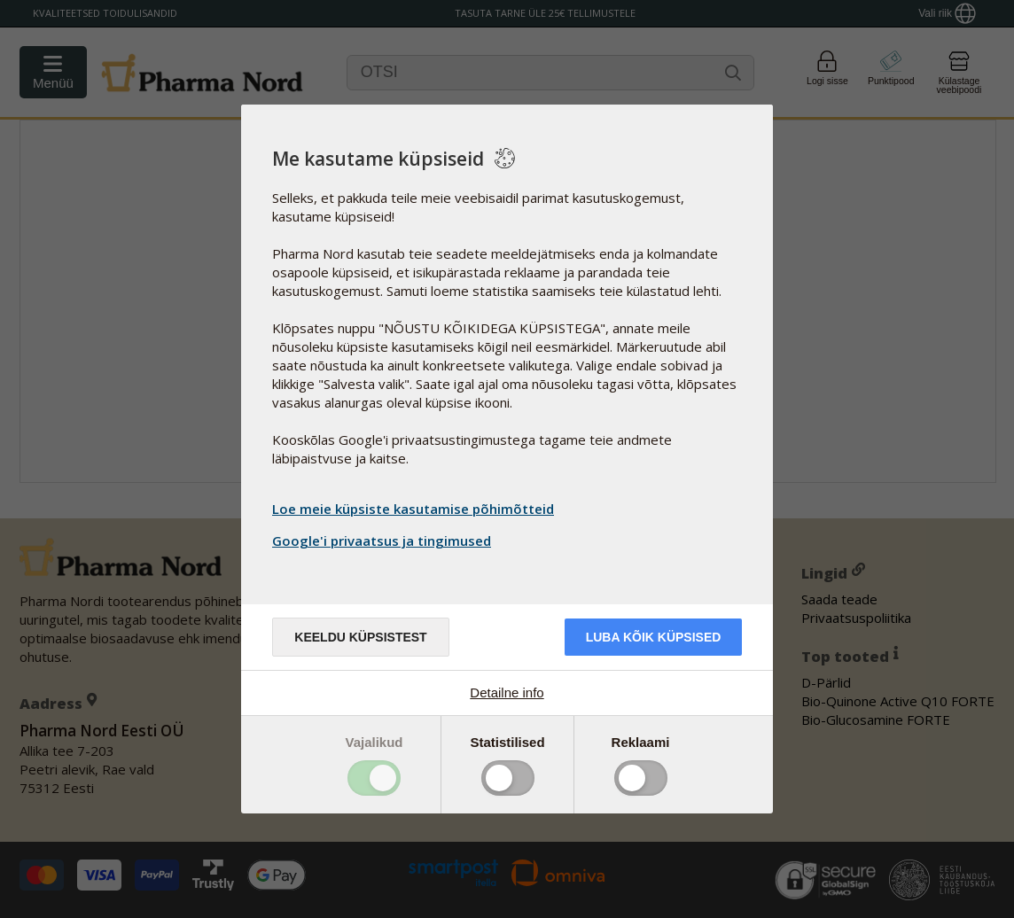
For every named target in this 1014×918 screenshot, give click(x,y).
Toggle (374, 778)
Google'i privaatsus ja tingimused (383, 540)
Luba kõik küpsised (654, 637)
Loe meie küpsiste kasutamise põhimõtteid (413, 508)
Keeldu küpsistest (360, 637)
